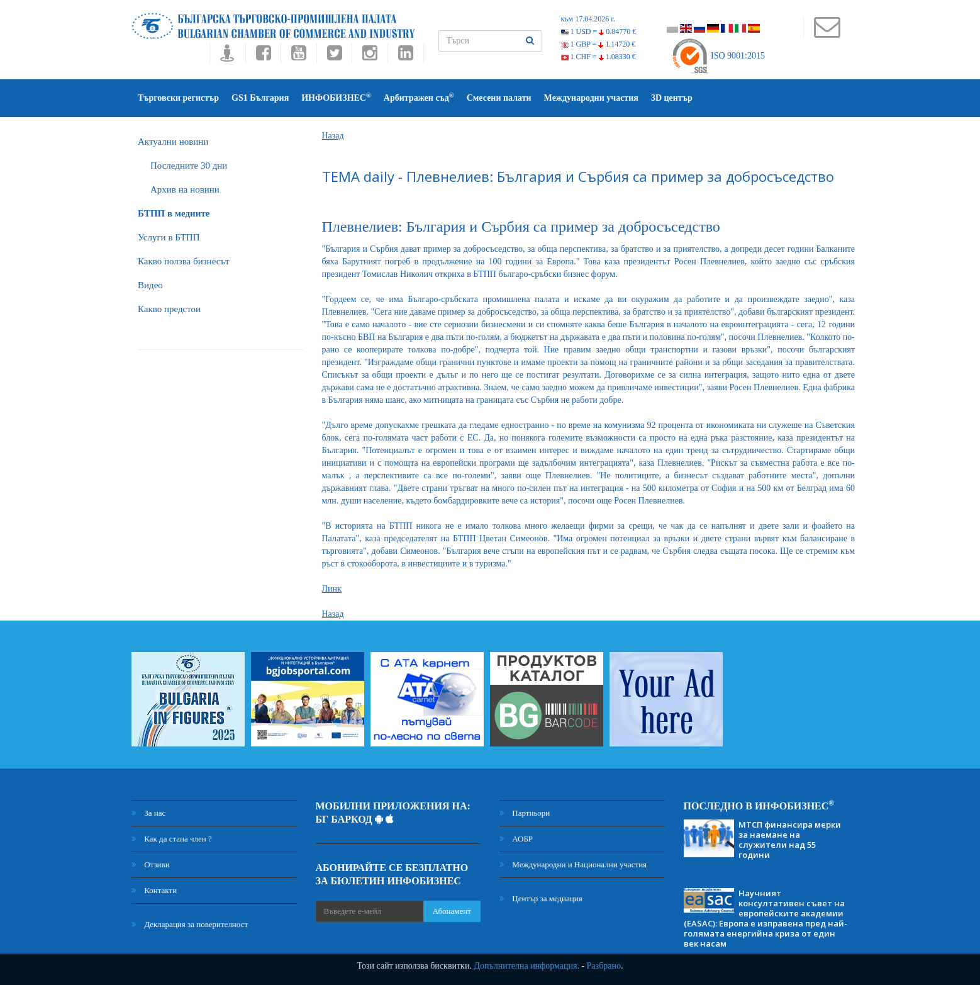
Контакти (154, 890)
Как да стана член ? (171, 838)
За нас (148, 813)
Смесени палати (499, 98)
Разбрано (604, 966)
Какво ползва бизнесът (184, 261)
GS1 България (260, 98)
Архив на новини (185, 189)
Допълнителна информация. (526, 966)
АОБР (516, 838)
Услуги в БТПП (168, 237)
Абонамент (452, 911)
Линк (332, 589)
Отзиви (150, 864)
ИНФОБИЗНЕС (336, 97)
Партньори (524, 813)
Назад (333, 135)
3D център (672, 98)
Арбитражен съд (419, 97)
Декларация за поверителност (189, 924)
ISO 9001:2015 (718, 55)
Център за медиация (540, 898)
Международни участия (591, 98)
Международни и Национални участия (573, 864)
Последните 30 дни (188, 165)
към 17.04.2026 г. (588, 18)
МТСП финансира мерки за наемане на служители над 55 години (789, 839)
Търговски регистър (178, 98)
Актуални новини (173, 142)
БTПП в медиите (173, 213)
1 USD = (599, 31)
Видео (150, 285)
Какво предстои (169, 309)
